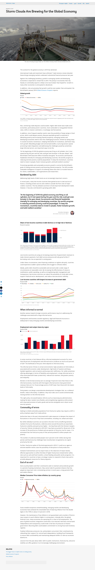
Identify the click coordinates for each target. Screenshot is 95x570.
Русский (79, 3)
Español (87, 3)
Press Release (9, 556)
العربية (75, 3)
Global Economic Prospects (45, 90)
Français (70, 3)
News (13, 3)
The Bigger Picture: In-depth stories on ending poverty (18, 551)
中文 (83, 3)
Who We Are (8, 3)
